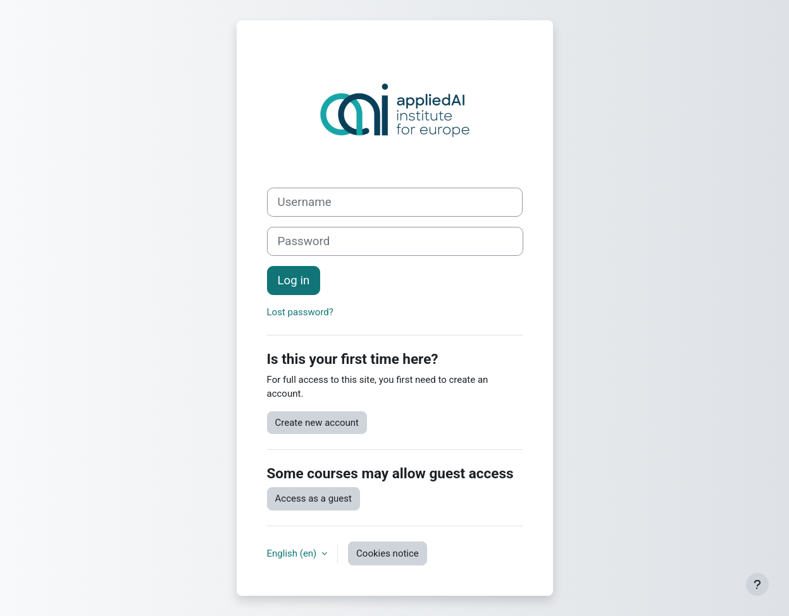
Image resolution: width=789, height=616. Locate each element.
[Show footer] (757, 584)
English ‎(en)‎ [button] (293, 553)
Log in (294, 280)
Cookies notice (387, 553)
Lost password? (300, 312)
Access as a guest (313, 498)
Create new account (317, 422)
